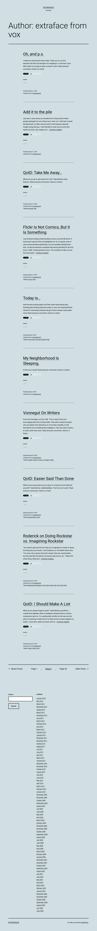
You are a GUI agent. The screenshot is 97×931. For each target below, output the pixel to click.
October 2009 (40, 800)
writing (52, 460)
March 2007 (40, 885)
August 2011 (40, 746)
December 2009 (41, 795)
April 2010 (39, 783)
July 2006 (39, 908)
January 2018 (41, 698)
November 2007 (41, 863)
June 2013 (39, 718)
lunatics (35, 460)
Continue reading (55, 130)
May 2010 (39, 780)
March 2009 (40, 820)
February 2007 (41, 888)
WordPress (84, 922)
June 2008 (39, 843)
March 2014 (40, 712)
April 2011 (39, 755)
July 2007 (39, 874)
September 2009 (41, 803)
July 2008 (39, 840)
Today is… (32, 298)
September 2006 (41, 902)
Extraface (48, 7)
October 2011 (40, 744)
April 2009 (39, 817)
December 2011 (41, 738)
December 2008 (41, 826)
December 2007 (41, 860)
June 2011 (39, 752)
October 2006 (40, 899)
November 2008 (41, 829)
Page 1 (34, 669)
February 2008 (41, 854)
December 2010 (41, 763)
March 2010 (40, 786)
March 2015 (40, 704)
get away (30, 208)
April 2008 (39, 848)
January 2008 (41, 857)
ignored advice (32, 517)
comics (30, 279)
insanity (30, 460)
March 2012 (40, 729)
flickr (34, 279)
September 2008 (41, 834)
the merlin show (62, 585)
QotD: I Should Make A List (46, 604)
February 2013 (41, 724)
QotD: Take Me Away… (42, 172)
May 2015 (39, 701)
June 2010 (39, 778)
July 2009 (39, 809)
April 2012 (39, 727)
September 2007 (41, 868)
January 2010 (41, 792)
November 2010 (41, 766)
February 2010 (41, 789)
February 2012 (41, 732)
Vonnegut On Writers (41, 412)
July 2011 (39, 749)
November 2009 (41, 797)
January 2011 (41, 761)
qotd (35, 208)
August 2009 (40, 806)
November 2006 (41, 897)
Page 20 (63, 669)
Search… (11, 694)
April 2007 (39, 882)
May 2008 (39, 846)
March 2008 (40, 851)
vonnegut (46, 460)
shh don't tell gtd (41, 339)
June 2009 (39, 812)
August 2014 (40, 710)
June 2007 (39, 877)
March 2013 (40, 721)
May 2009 (39, 814)
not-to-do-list (31, 339)
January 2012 (41, 735)
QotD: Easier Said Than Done (48, 478)
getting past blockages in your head (38, 585)
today (47, 339)
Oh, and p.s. (33, 54)
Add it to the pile (37, 112)
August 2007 (40, 871)
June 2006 (39, 911)
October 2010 (40, 769)
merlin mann (53, 585)
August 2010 (40, 772)
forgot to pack (32, 648)
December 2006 (41, 894)
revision (40, 460)
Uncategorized (36, 93)
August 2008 (40, 837)
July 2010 (39, 775)
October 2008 (40, 831)
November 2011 (41, 741)
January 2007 (41, 891)
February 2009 (41, 823)
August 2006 (40, 905)
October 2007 (40, 865)
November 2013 (41, 715)
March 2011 (40, 758)
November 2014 (41, 707)
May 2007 (39, 880)
